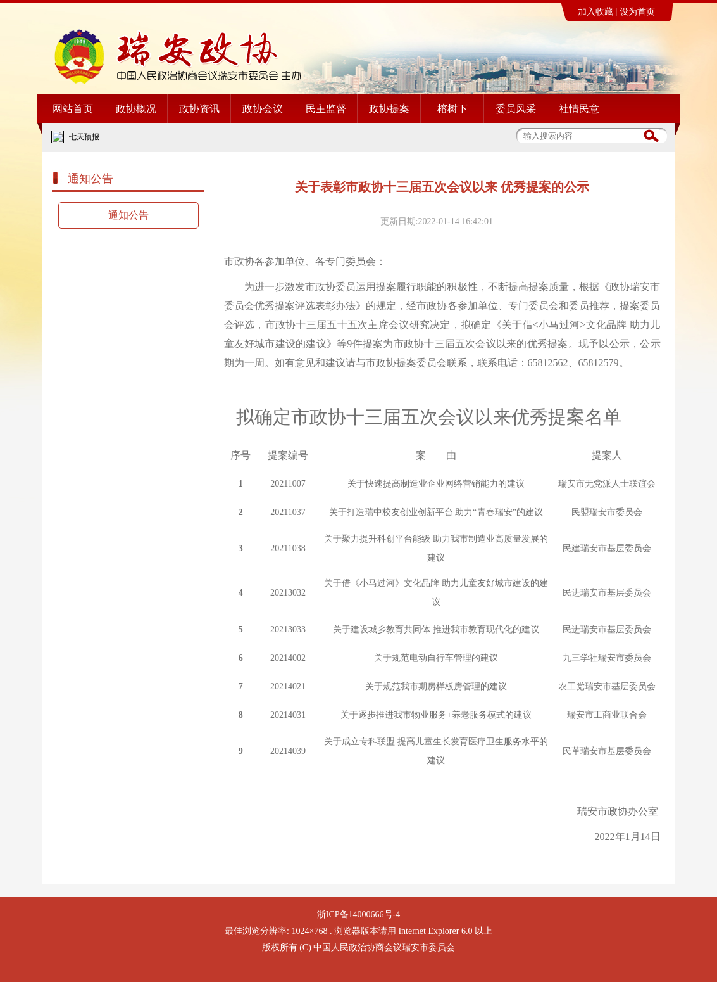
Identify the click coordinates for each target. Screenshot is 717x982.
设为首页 (637, 11)
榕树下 (452, 108)
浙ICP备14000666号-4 (358, 914)
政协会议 (262, 108)
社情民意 (579, 108)
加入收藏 (595, 11)
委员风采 (516, 108)
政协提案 (389, 108)
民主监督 (326, 108)
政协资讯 (199, 108)
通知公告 (128, 215)
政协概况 (136, 108)
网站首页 (73, 108)
